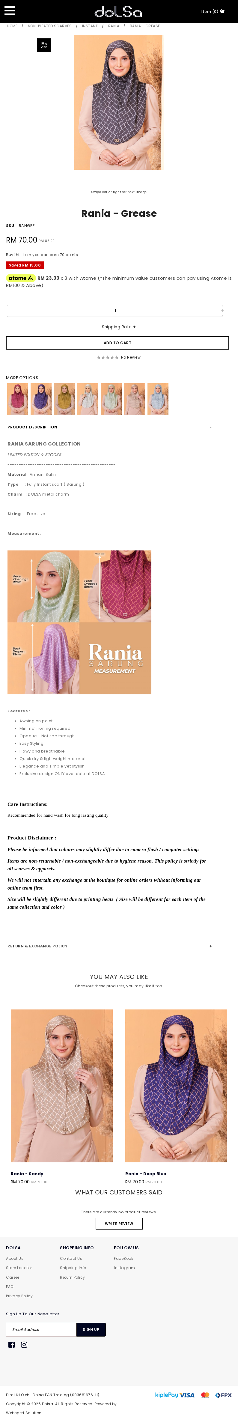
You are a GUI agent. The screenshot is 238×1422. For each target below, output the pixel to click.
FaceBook (123, 1258)
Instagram (124, 1267)
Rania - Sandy (27, 1174)
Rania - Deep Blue (145, 1174)
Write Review (119, 1223)
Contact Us (71, 1258)
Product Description (32, 427)
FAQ (9, 1286)
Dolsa (47, 1403)
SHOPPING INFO (77, 1248)
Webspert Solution (24, 1412)
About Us (14, 1258)
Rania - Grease (145, 25)
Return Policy (72, 1277)
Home (12, 25)
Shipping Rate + (119, 327)
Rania (114, 25)
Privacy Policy (19, 1295)
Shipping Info (73, 1267)
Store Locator (19, 1267)
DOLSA (13, 1248)
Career (12, 1277)
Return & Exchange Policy (37, 946)
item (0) (213, 11)
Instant (90, 25)
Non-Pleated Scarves (50, 25)
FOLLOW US (126, 1248)
